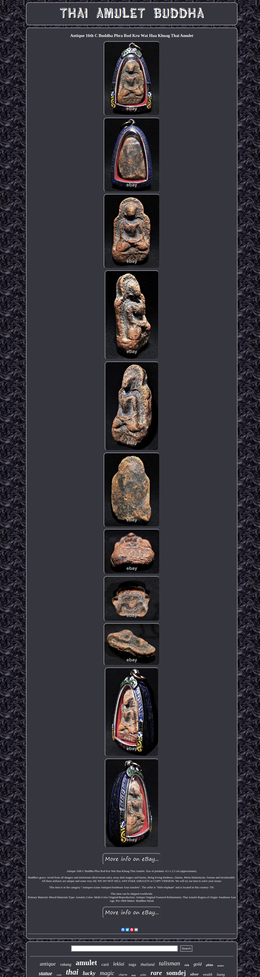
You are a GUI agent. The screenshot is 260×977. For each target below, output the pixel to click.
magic (107, 973)
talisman (169, 963)
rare (156, 972)
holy (134, 975)
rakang (65, 964)
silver (194, 974)
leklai (118, 964)
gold (198, 964)
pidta (143, 974)
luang (221, 974)
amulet (86, 963)
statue (45, 973)
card (105, 964)
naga (132, 964)
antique (48, 964)
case (59, 974)
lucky (89, 973)
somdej (176, 972)
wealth (207, 974)
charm (123, 974)
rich (187, 965)
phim (209, 965)
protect (221, 965)
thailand (147, 964)
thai (72, 972)
